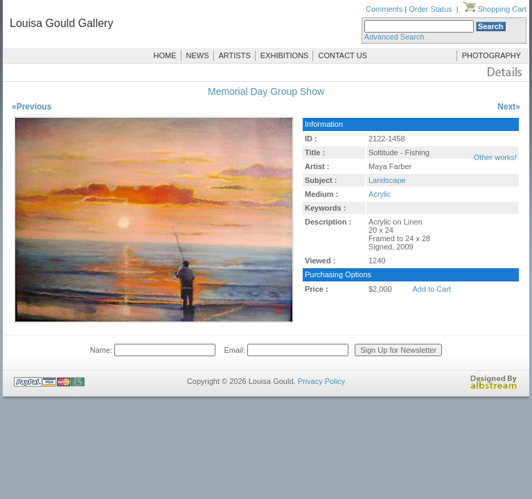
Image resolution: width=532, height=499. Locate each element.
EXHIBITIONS (284, 55)
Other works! (495, 157)
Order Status (430, 9)
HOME (165, 55)
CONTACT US (342, 55)
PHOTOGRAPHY (491, 55)
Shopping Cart (494, 9)
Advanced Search (394, 37)
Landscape (387, 180)
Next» (508, 107)
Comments (384, 9)
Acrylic (380, 194)
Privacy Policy (321, 381)
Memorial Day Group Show (266, 91)
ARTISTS (235, 55)
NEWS (197, 55)
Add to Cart (432, 289)
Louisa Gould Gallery (61, 23)
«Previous (31, 107)
